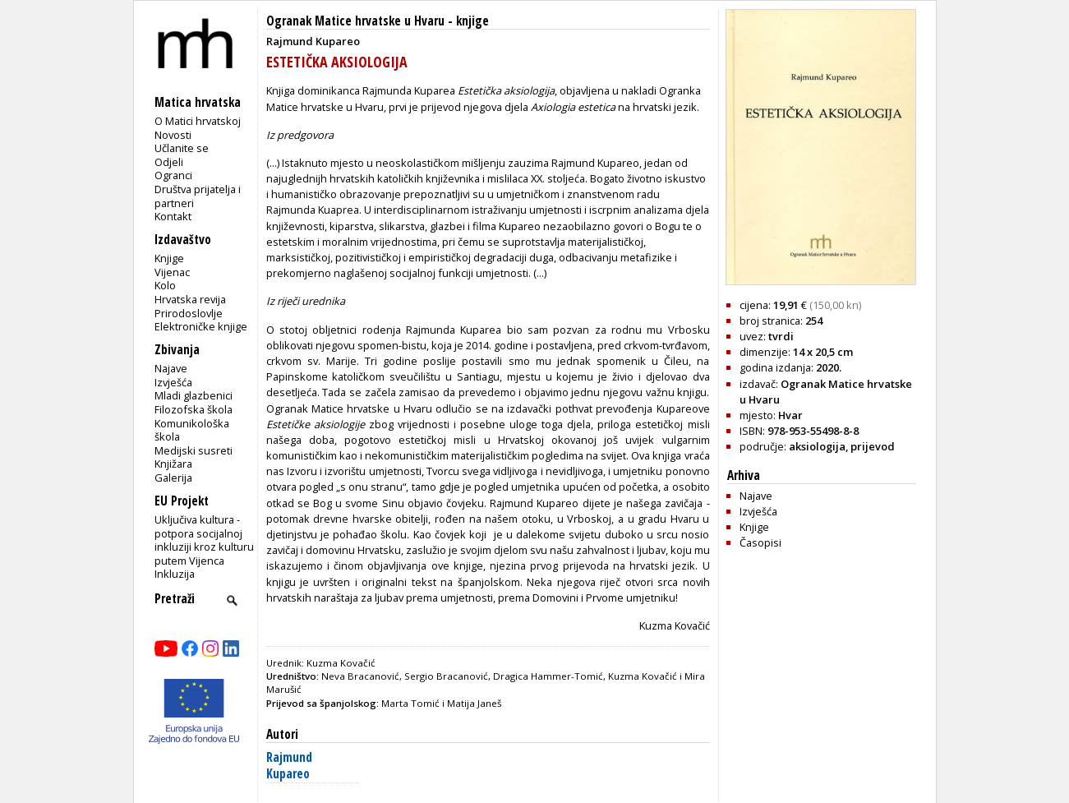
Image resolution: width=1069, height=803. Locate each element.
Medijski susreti (193, 450)
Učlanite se (181, 148)
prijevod (872, 446)
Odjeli (168, 162)
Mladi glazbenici (193, 395)
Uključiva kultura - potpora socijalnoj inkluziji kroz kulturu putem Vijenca (204, 540)
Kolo (165, 285)
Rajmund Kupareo (289, 765)
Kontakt (172, 216)
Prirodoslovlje (188, 313)
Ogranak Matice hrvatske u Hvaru (355, 21)
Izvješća (173, 382)
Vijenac (172, 272)
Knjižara (173, 463)
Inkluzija (174, 573)
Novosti (172, 134)
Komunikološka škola (191, 430)
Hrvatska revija (190, 299)
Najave (170, 368)
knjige (472, 21)
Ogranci (173, 175)
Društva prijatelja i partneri (197, 196)
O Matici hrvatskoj (197, 120)
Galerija (173, 477)
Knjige (169, 258)
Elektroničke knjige (200, 326)
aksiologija (817, 446)
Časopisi (760, 542)
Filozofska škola (193, 409)
